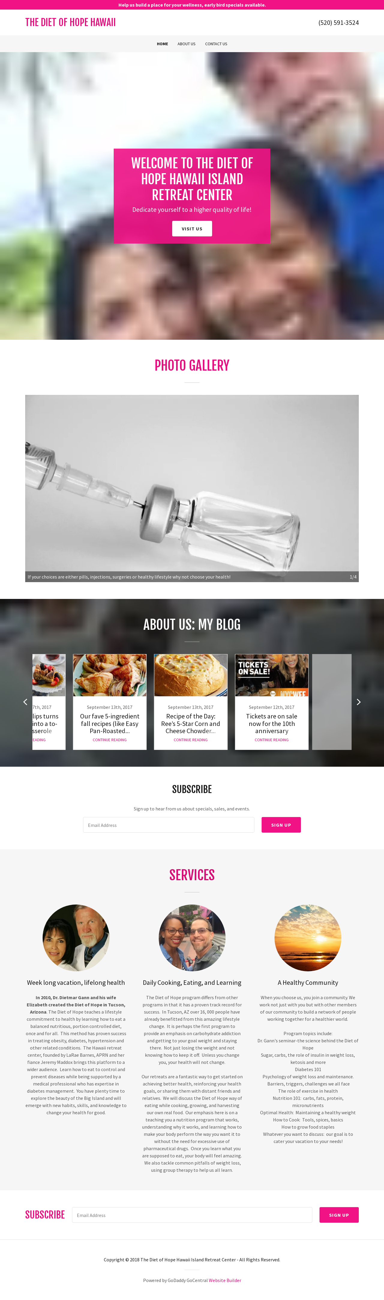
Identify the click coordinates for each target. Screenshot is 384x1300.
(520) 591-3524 (338, 22)
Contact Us (216, 43)
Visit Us (192, 229)
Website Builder (225, 1280)
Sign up (281, 825)
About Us (187, 43)
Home (162, 43)
